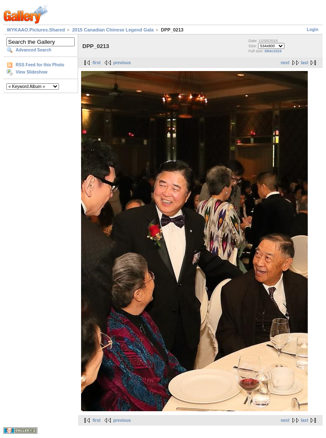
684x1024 (272, 51)
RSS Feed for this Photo (40, 65)
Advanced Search (33, 50)
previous (122, 62)
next (285, 62)
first (97, 62)
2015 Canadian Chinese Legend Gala (113, 29)
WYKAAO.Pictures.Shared (36, 29)
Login (312, 29)
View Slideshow (32, 72)
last (304, 62)
